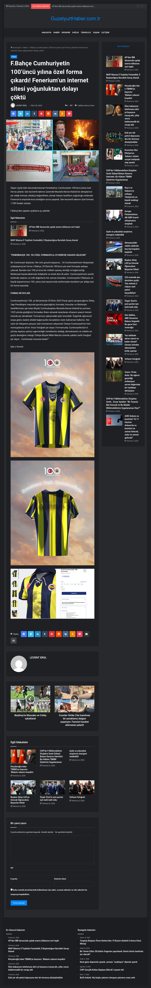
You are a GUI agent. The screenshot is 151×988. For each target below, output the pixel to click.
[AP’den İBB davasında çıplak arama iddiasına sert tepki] (19, 230)
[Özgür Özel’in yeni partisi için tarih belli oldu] (52, 787)
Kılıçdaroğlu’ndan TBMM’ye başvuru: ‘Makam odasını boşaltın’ (22, 769)
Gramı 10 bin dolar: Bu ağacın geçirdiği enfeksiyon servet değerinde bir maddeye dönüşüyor (132, 381)
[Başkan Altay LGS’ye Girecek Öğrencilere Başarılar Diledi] (23, 787)
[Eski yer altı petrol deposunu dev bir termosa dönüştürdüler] (114, 136)
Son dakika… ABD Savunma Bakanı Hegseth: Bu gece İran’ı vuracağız (132, 321)
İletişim (105, 32)
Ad (12, 868)
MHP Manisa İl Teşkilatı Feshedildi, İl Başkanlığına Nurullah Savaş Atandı (44, 240)
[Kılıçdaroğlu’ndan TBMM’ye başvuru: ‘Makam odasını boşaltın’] (23, 757)
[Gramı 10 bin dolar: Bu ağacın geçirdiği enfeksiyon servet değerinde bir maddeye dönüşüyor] (114, 376)
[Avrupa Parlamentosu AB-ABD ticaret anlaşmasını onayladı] (114, 215)
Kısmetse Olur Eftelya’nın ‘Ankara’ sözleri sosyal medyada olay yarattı (132, 156)
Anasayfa (46, 32)
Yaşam (96, 32)
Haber (56, 32)
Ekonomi (66, 32)
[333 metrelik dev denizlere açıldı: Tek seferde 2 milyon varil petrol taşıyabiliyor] (114, 281)
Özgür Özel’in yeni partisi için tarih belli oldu (132, 304)
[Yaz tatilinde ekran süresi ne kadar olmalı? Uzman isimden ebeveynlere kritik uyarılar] (114, 339)
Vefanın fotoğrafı (77, 797)
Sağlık (75, 32)
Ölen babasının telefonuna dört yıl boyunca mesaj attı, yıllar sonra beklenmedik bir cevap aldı (132, 115)
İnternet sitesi (60, 879)
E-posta (15, 879)
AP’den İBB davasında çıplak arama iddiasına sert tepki (75, 6)
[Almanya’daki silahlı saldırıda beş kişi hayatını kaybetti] (114, 246)
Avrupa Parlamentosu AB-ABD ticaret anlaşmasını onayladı (132, 217)
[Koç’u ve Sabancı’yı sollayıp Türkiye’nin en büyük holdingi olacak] (114, 191)
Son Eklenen (123, 46)
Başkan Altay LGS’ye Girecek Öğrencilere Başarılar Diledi (20, 800)
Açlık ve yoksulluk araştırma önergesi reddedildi (78, 754)
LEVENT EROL (21, 106)
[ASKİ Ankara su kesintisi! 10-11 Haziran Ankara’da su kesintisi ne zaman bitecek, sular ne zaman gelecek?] (114, 420)
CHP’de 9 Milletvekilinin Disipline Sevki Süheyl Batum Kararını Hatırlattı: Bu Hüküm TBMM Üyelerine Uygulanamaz (51, 756)
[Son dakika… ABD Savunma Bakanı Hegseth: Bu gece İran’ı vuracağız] (114, 319)
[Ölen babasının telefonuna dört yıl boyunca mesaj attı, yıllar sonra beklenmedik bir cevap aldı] (114, 110)
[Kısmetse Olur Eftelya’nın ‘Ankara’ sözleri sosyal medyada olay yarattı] (114, 154)
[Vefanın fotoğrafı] (82, 787)
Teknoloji (86, 32)
